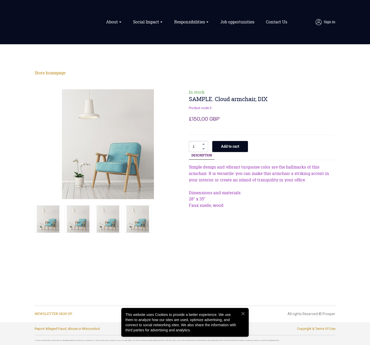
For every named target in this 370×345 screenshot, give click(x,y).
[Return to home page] (58, 22)
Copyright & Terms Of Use (316, 329)
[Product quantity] (197, 146)
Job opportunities (237, 22)
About (112, 22)
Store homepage (50, 73)
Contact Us (276, 22)
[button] (325, 22)
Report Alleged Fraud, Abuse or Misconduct (67, 329)
